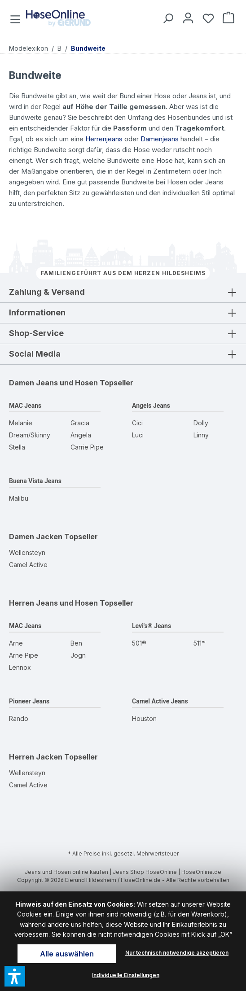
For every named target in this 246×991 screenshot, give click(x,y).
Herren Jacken (35, 756)
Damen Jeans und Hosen (53, 382)
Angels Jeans (151, 405)
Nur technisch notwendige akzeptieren (176, 952)
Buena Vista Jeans (35, 481)
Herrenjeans (104, 139)
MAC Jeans (25, 405)
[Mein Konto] (186, 17)
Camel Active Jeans (160, 701)
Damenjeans (160, 139)
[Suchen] (166, 17)
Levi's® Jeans (151, 625)
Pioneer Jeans (29, 701)
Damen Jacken (35, 536)
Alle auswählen (67, 953)
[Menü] (16, 17)
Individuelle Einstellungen (125, 975)
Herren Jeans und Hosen (53, 602)
